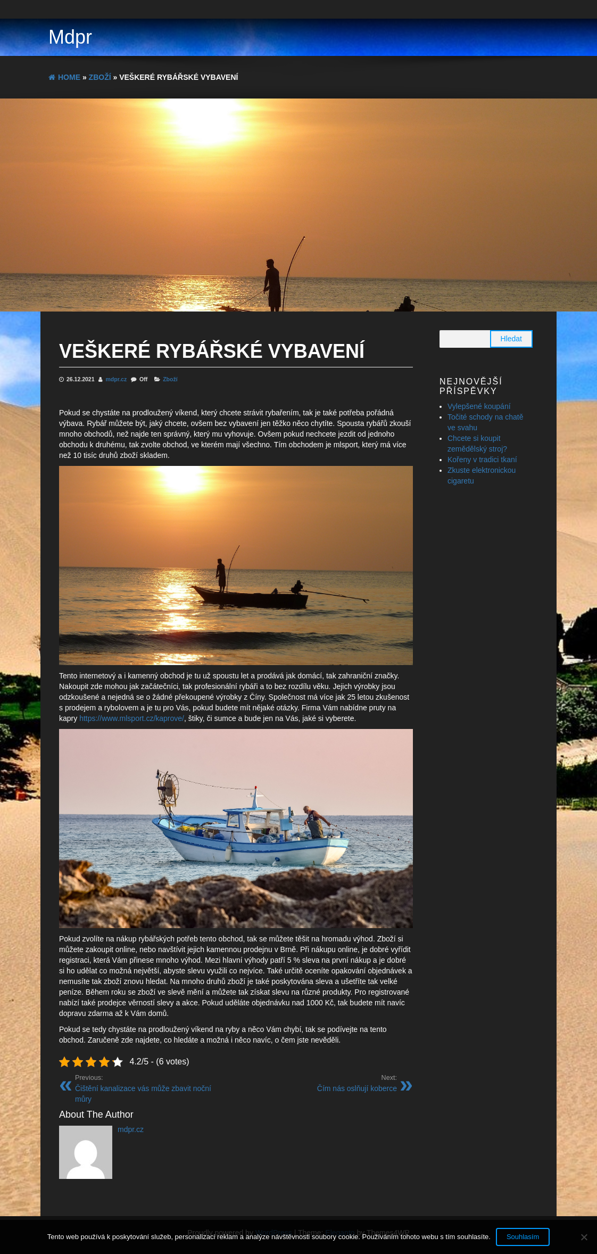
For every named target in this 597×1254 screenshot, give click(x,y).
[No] (583, 1237)
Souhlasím (523, 1237)
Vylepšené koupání (479, 406)
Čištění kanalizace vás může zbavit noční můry (151, 1088)
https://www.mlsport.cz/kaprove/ (131, 718)
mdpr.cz (116, 379)
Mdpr (70, 37)
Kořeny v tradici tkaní (482, 459)
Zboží (170, 379)
